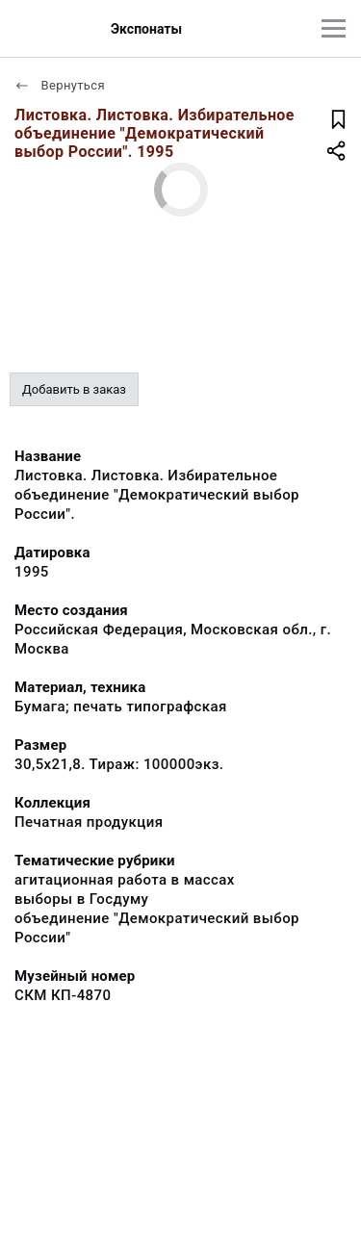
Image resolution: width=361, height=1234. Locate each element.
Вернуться (59, 85)
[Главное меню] (333, 28)
